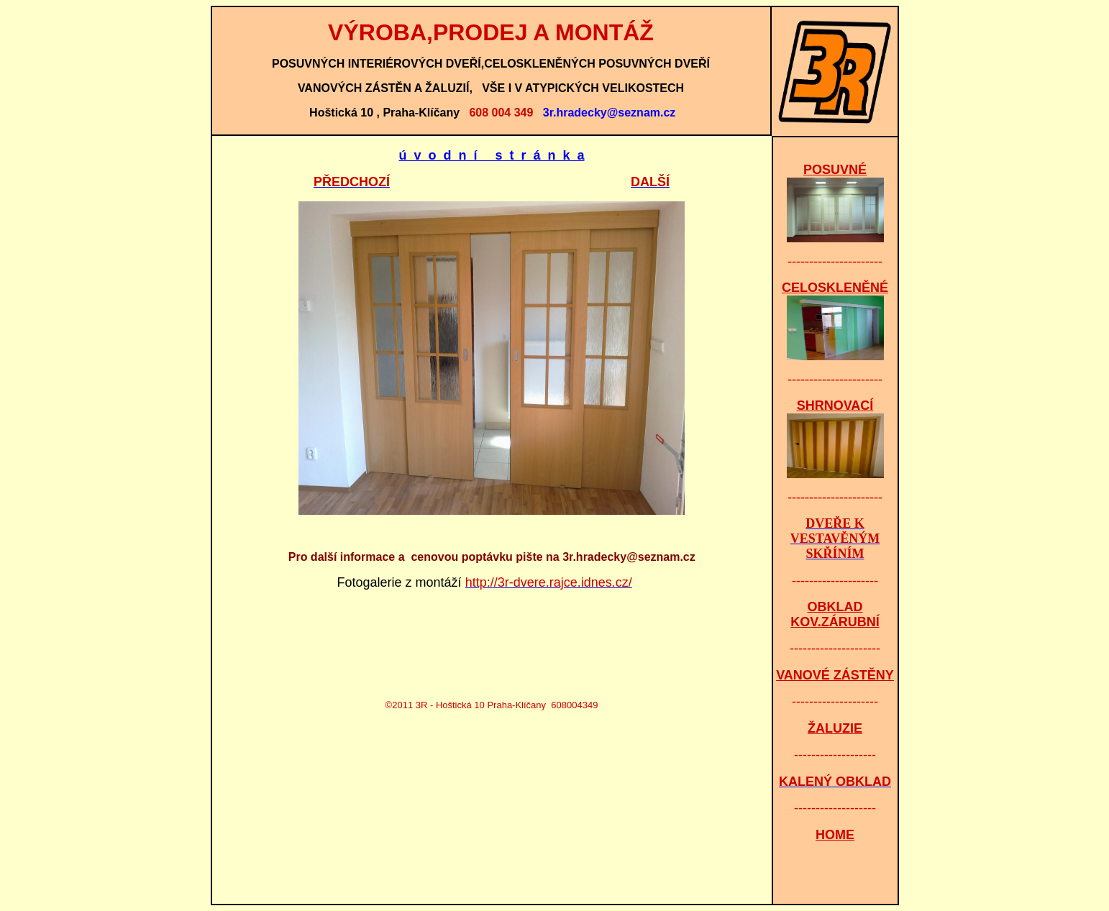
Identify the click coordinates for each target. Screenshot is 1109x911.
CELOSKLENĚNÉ (835, 287)
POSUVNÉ (835, 169)
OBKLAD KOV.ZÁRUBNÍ (834, 614)
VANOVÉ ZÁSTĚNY (835, 675)
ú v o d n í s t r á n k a (491, 155)
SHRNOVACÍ (835, 405)
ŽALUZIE (835, 728)
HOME (835, 835)
